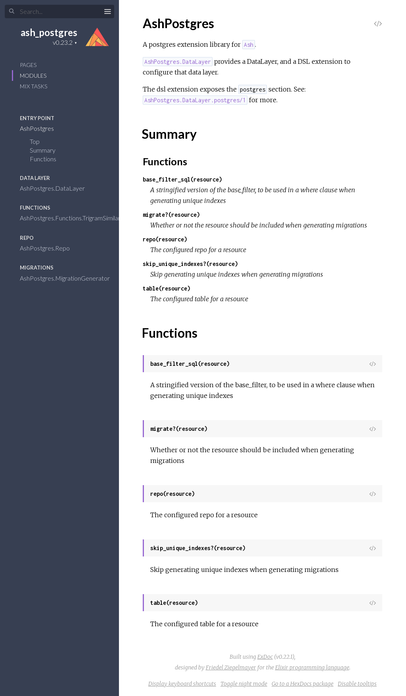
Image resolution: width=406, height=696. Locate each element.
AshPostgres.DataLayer (57, 188)
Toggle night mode (243, 684)
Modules (33, 75)
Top (35, 141)
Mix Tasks (33, 86)
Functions (48, 159)
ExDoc (265, 656)
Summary (43, 150)
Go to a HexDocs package (302, 684)
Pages (28, 64)
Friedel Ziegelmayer (231, 667)
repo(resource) (165, 239)
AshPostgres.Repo (50, 248)
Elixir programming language (312, 667)
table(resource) (166, 288)
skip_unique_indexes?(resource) (190, 263)
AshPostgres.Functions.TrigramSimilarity (79, 218)
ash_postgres (49, 32)
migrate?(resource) (171, 214)
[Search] (59, 11)
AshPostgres (42, 128)
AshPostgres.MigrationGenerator (70, 278)
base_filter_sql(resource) (182, 179)
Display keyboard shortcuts (182, 684)
